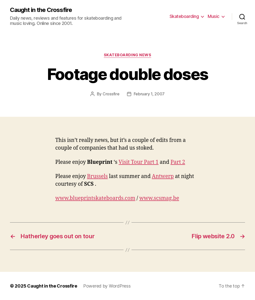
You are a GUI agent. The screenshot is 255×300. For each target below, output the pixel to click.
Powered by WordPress (107, 286)
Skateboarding (184, 16)
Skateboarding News (127, 55)
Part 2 (178, 162)
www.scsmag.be (159, 198)
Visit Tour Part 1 (138, 162)
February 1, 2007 (149, 93)
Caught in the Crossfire (41, 10)
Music (213, 16)
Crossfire (111, 93)
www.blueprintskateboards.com (95, 198)
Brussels (97, 176)
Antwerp (163, 176)
